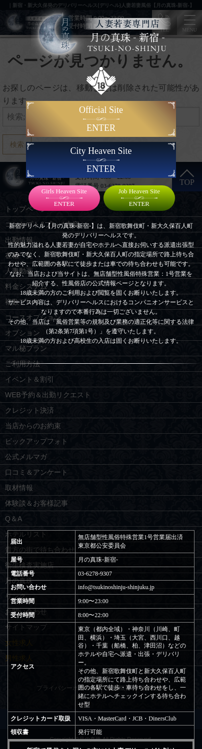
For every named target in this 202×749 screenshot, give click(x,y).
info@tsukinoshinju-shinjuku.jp (116, 587)
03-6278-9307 (95, 573)
